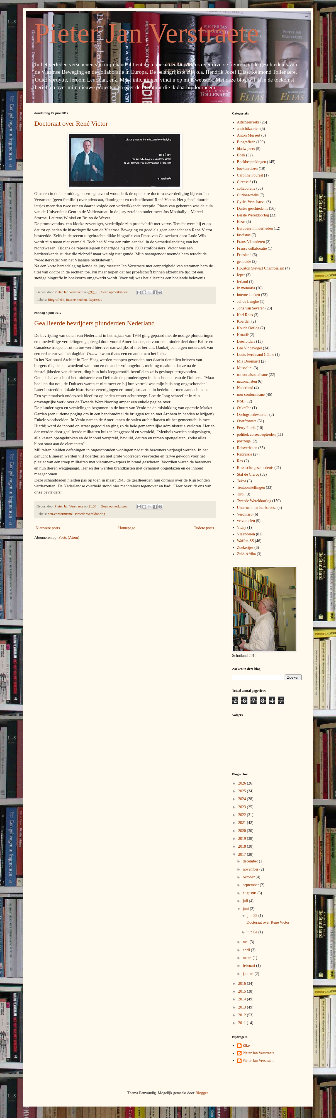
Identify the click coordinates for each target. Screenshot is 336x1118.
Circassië (244, 182)
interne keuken (76, 300)
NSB (241, 401)
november (251, 869)
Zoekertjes (245, 547)
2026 (242, 783)
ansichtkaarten (248, 129)
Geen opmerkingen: (115, 292)
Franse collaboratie (252, 248)
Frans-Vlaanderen (251, 242)
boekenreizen (247, 168)
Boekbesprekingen (251, 162)
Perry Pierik (246, 428)
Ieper (241, 275)
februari (249, 966)
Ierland (242, 282)
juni (246, 909)
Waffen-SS (245, 541)
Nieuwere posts (48, 528)
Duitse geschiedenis (252, 208)
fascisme (244, 235)
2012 (242, 1015)
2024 (242, 799)
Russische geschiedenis (255, 468)
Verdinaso (245, 514)
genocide (244, 261)
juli (246, 901)
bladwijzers (246, 149)
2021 (242, 823)
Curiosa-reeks (248, 195)
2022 (242, 815)
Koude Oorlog (248, 328)
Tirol (241, 494)
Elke (246, 1045)
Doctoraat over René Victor (71, 123)
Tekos (241, 481)
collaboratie (246, 188)
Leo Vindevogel (249, 348)
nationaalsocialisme (252, 375)
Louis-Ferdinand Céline (255, 354)
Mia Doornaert (248, 361)
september (251, 885)
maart (247, 958)
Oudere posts (204, 528)
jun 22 (252, 916)
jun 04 (252, 932)
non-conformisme (60, 514)
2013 (242, 1007)
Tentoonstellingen (251, 487)
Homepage (126, 528)
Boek (241, 155)
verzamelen (246, 521)
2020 (242, 831)
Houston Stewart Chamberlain (260, 268)
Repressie (95, 300)
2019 (242, 838)
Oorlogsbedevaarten (253, 415)
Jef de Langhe (248, 301)
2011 (242, 1023)
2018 (242, 846)
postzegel (244, 441)
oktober (249, 877)
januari (248, 974)
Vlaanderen (246, 534)
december (251, 861)
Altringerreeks (248, 122)
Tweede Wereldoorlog (89, 514)
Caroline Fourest (250, 175)
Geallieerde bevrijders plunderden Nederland (94, 323)
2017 (242, 854)
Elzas (241, 222)
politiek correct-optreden (256, 434)
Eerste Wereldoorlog (253, 215)
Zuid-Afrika (246, 554)
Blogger (202, 1093)
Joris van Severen (251, 308)
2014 (242, 999)
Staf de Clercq (248, 474)
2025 (242, 791)
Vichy (241, 527)
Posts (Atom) (69, 537)
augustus (250, 893)
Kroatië (243, 335)
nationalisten (247, 381)
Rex (240, 461)
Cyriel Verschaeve (251, 202)
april (247, 950)
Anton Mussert (248, 135)
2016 (242, 983)
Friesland (244, 255)
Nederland (245, 388)
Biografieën (56, 300)
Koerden (243, 321)
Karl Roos (245, 315)
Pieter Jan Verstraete (146, 33)
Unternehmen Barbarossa (257, 508)
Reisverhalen (247, 448)
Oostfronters (247, 421)
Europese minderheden (255, 228)
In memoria (246, 288)
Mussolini (245, 368)
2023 (242, 807)
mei (246, 942)
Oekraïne (244, 408)
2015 (242, 991)
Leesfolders (246, 341)
